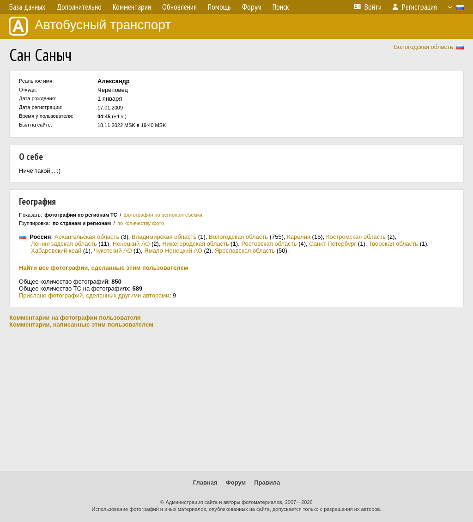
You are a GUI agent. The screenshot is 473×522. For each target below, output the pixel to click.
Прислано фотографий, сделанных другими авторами (94, 295)
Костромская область (356, 236)
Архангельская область (87, 236)
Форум (236, 482)
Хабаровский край (56, 250)
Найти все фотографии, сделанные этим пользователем (103, 267)
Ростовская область (269, 243)
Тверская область (393, 243)
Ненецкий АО (131, 243)
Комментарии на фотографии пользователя (75, 317)
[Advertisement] (236, 399)
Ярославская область (245, 250)
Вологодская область (423, 46)
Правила (267, 482)
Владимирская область (164, 236)
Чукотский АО (113, 250)
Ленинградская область (64, 243)
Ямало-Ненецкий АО (173, 250)
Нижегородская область (195, 243)
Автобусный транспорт (90, 26)
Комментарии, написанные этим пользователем (81, 324)
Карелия (298, 236)
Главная (205, 482)
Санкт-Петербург (332, 243)
